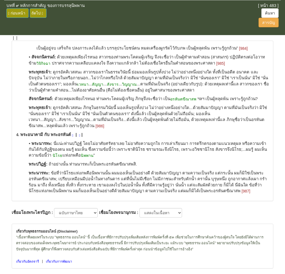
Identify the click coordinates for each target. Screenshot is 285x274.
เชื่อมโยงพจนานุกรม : (118, 212)
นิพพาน (87, 155)
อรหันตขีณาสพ (183, 99)
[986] (99, 126)
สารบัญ (268, 22)
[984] (243, 48)
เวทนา (83, 84)
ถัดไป (37, 13)
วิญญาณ (129, 84)
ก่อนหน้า (16, 13)
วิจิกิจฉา (43, 63)
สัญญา (97, 84)
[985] (220, 63)
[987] (246, 191)
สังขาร (113, 84)
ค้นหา (270, 13)
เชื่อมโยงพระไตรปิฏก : (32, 212)
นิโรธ (57, 155)
